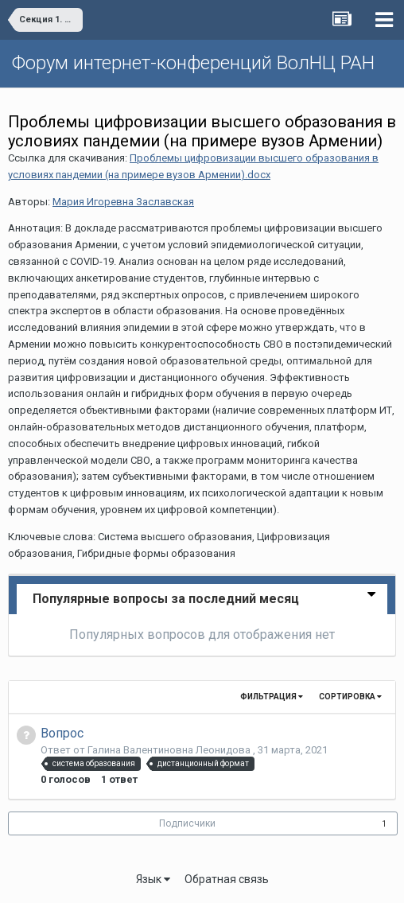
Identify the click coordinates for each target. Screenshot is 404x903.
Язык (153, 879)
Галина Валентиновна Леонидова (170, 750)
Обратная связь (227, 879)
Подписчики (187, 823)
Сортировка (350, 696)
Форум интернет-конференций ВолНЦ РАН (193, 63)
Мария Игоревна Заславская (123, 202)
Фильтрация (271, 696)
